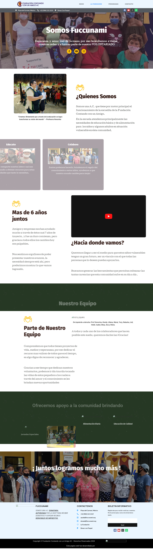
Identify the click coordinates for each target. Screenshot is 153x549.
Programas (116, 4)
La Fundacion (99, 4)
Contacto (132, 4)
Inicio (84, 4)
